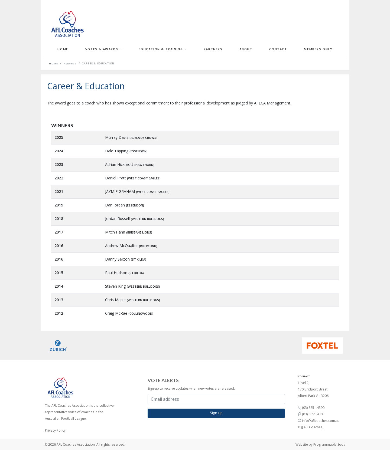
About (245, 49)
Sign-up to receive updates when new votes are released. (191, 388)
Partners (213, 49)
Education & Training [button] (161, 49)
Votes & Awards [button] (102, 49)
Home (62, 49)
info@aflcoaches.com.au (321, 420)
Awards (70, 63)
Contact (278, 49)
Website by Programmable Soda (320, 444)
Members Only (318, 49)
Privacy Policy (55, 430)
